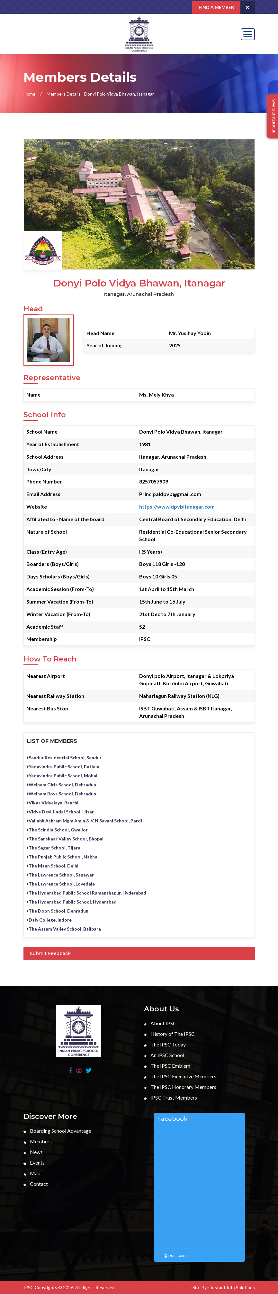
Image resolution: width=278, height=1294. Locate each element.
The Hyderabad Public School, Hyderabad (72, 902)
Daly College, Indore (49, 920)
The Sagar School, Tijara (53, 847)
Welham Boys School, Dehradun (61, 793)
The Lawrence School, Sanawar (60, 874)
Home (29, 94)
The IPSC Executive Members (180, 1076)
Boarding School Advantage (57, 1131)
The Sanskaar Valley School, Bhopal (65, 838)
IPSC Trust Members (170, 1097)
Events (34, 1162)
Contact (35, 1184)
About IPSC (160, 1023)
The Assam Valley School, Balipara (64, 929)
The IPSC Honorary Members (180, 1087)
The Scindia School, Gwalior (57, 829)
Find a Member (216, 7)
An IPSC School (164, 1055)
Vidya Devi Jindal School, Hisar (60, 811)
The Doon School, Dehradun (57, 911)
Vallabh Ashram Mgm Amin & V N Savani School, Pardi (84, 820)
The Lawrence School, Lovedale (61, 883)
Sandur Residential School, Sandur (64, 757)
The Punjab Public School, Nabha (62, 856)
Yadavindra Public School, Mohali (63, 775)
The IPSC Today (165, 1044)
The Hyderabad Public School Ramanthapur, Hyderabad (86, 892)
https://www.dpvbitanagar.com (177, 506)
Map (31, 1173)
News (33, 1152)
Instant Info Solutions (233, 1287)
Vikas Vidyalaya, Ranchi (52, 802)
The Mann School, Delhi (52, 865)
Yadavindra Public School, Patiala (63, 766)
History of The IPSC (169, 1034)
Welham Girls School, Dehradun (61, 784)
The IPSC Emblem (167, 1066)
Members (37, 1141)
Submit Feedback (50, 953)
